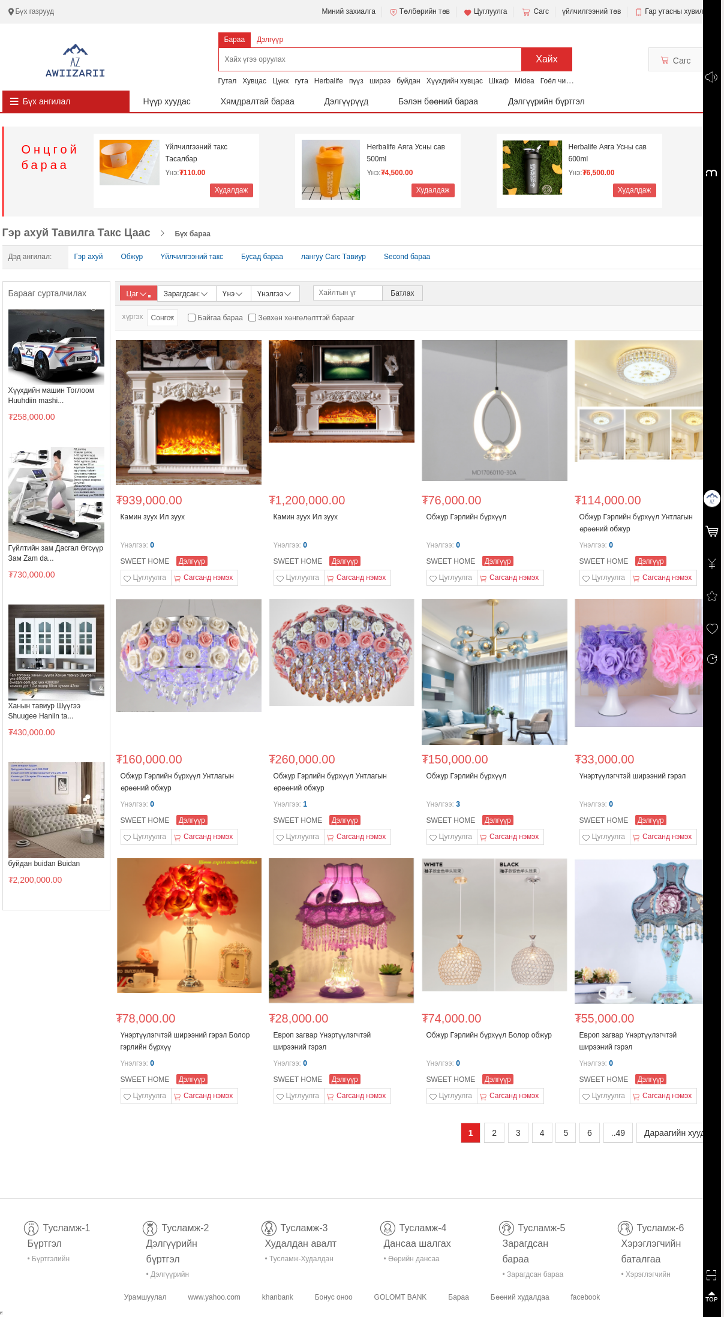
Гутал (227, 81)
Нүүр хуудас (167, 101)
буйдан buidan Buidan (44, 863)
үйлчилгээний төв (591, 11)
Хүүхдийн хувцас (454, 81)
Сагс (534, 12)
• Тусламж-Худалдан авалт (299, 1261)
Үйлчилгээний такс (192, 256)
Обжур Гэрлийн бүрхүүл (466, 517)
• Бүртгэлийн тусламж (49, 1261)
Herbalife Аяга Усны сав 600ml (608, 153)
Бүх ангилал (47, 101)
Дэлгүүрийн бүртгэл (546, 101)
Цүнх (280, 81)
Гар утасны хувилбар (680, 11)
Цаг (139, 294)
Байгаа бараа (220, 318)
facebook (585, 1297)
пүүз (356, 81)
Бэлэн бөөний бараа (438, 101)
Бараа (234, 39)
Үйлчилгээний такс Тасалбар (197, 153)
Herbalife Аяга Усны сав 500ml (406, 153)
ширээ (379, 81)
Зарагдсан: (187, 293)
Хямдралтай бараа (258, 101)
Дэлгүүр (270, 39)
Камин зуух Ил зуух (153, 517)
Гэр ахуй (88, 256)
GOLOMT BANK (400, 1297)
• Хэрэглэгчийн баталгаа (646, 1276)
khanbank (277, 1297)
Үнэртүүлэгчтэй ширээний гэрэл (632, 776)
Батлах (402, 293)
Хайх (547, 59)
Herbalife (328, 81)
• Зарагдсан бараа (533, 1274)
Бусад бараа (262, 256)
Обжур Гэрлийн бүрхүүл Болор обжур (489, 1035)
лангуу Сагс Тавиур (333, 256)
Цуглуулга (485, 12)
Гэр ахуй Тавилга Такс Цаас (76, 233)
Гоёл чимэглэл (564, 81)
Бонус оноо (334, 1297)
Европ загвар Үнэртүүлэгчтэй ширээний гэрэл (322, 1041)
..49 (618, 1133)
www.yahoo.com (214, 1297)
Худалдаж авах (231, 191)
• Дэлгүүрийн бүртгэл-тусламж (174, 1276)
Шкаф (499, 81)
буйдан (408, 81)
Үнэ (233, 293)
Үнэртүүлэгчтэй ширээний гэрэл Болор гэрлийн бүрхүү (185, 1041)
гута (301, 81)
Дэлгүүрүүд (347, 101)
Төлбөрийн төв (419, 12)
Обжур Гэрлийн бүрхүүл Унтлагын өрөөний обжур (636, 523)
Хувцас (254, 81)
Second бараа (407, 256)
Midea (524, 81)
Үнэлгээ (275, 293)
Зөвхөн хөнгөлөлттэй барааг (307, 318)
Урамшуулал (145, 1297)
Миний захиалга (348, 11)
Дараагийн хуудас (679, 1133)
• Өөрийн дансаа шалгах (412, 1261)
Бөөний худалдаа (520, 1297)
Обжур (132, 256)
